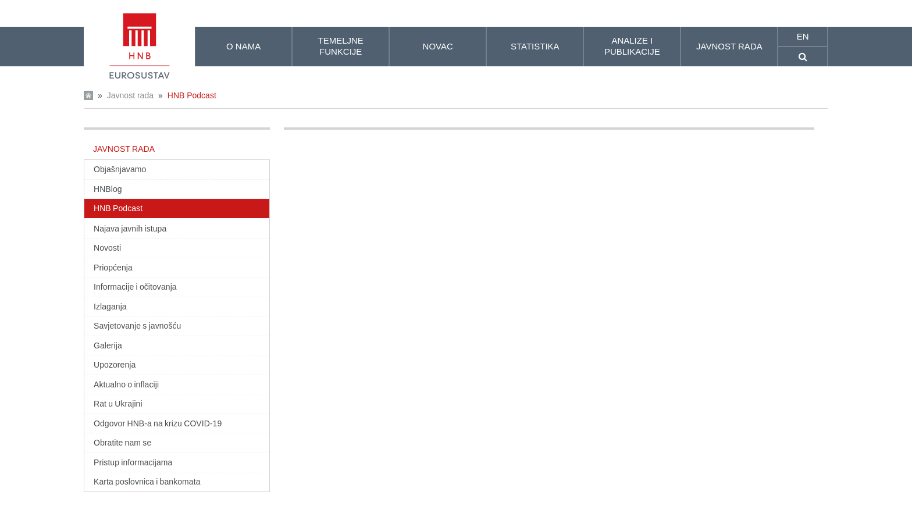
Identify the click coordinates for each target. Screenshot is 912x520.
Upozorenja (115, 364)
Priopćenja (113, 267)
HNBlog (108, 189)
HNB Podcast (192, 95)
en (803, 36)
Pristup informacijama (133, 462)
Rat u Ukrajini (118, 403)
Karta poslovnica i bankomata (147, 481)
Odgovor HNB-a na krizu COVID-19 (158, 423)
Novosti (107, 247)
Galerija (108, 345)
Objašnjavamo (120, 169)
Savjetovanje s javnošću (137, 325)
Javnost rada (130, 95)
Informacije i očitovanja (135, 286)
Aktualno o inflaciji (126, 384)
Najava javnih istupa (130, 228)
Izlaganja (110, 306)
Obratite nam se (122, 442)
